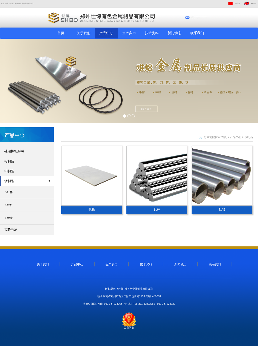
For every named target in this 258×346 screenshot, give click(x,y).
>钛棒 (9, 192)
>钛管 (9, 218)
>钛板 (9, 205)
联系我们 (197, 33)
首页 (60, 33)
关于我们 (84, 33)
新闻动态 (174, 33)
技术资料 (152, 33)
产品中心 (106, 33)
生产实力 (129, 33)
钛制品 (248, 137)
